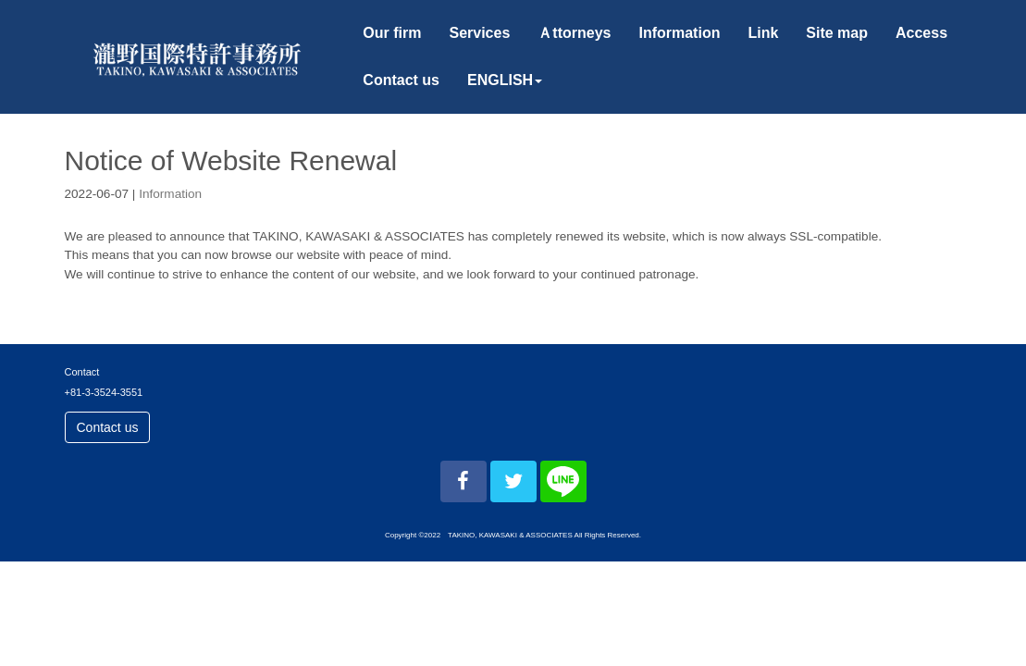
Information (170, 194)
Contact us (108, 427)
